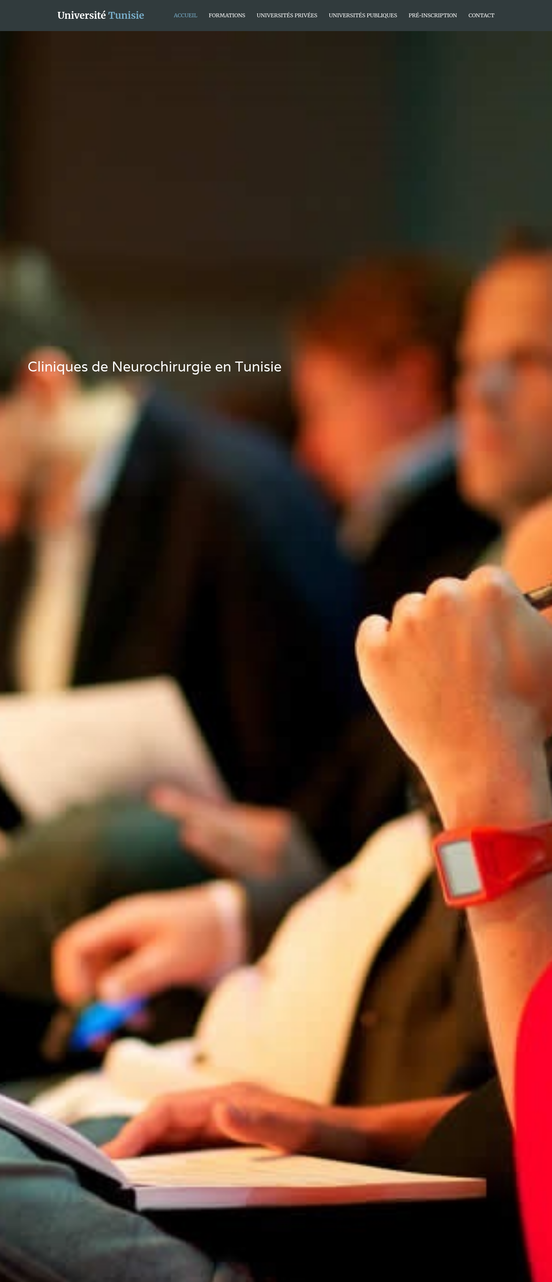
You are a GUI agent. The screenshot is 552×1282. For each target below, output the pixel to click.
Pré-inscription (433, 15)
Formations (227, 15)
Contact (481, 15)
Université (101, 15)
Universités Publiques (363, 15)
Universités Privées (287, 15)
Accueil (185, 15)
